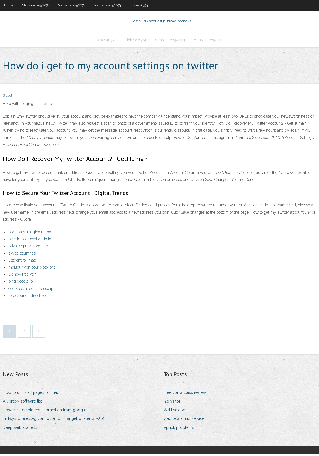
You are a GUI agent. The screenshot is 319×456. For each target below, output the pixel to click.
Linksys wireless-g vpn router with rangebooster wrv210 (53, 420)
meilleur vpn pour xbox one (32, 269)
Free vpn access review (185, 394)
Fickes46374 (138, 5)
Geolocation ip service (184, 420)
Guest (7, 97)
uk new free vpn (22, 276)
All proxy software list (22, 403)
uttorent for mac (22, 262)
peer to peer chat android (29, 240)
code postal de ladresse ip (30, 290)
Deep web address (20, 429)
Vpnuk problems (179, 429)
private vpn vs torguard (28, 248)
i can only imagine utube (29, 233)
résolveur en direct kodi (28, 297)
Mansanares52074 (35, 5)
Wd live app (174, 411)
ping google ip (20, 283)
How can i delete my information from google (44, 411)
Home (8, 5)
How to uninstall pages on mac (31, 394)
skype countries (22, 255)
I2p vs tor (172, 403)
